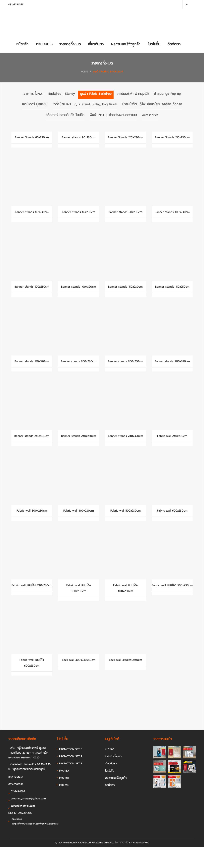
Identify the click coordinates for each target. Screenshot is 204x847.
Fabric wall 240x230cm (172, 436)
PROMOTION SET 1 (69, 763)
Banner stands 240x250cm (78, 436)
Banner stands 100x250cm (32, 286)
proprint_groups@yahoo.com (27, 799)
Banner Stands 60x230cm (32, 137)
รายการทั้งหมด (70, 44)
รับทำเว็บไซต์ (121, 842)
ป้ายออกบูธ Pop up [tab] (167, 94)
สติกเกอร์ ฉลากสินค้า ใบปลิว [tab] (65, 115)
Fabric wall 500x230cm (125, 510)
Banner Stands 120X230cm (125, 137)
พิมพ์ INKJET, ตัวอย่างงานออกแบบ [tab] (113, 115)
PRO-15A (63, 770)
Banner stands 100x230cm (172, 212)
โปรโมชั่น (154, 44)
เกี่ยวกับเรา (96, 44)
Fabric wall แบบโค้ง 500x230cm (172, 585)
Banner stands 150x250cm (172, 286)
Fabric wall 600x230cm (172, 510)
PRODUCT (44, 44)
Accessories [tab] (150, 115)
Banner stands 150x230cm (125, 286)
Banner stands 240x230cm (31, 436)
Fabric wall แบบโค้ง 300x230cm (78, 588)
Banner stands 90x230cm (78, 137)
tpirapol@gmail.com (21, 806)
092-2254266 (15, 4)
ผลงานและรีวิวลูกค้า (125, 44)
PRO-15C (63, 785)
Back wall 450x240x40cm (125, 659)
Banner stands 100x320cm (78, 286)
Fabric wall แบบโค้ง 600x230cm (32, 662)
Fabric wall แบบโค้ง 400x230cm (125, 588)
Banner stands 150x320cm (32, 361)
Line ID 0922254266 (20, 813)
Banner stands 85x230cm (78, 212)
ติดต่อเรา (174, 44)
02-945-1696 (16, 792)
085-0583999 (15, 784)
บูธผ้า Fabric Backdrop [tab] (96, 94)
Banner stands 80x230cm (32, 212)
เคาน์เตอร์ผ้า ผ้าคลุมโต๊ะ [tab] (133, 94)
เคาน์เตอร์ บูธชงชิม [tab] (34, 104)
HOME (84, 71)
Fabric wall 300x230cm (32, 510)
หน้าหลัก (22, 44)
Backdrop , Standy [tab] (61, 94)
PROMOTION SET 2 (69, 756)
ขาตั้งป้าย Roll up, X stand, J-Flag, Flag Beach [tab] (85, 104)
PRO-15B (63, 778)
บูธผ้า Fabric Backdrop (108, 71)
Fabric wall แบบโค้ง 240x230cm (32, 585)
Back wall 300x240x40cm (78, 659)
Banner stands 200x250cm (125, 361)
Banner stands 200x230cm (78, 361)
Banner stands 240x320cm (125, 436)
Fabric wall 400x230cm (78, 510)
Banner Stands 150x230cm (172, 137)
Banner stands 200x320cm (172, 361)
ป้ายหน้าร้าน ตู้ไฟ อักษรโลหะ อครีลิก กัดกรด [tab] (152, 104)
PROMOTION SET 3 (69, 749)
